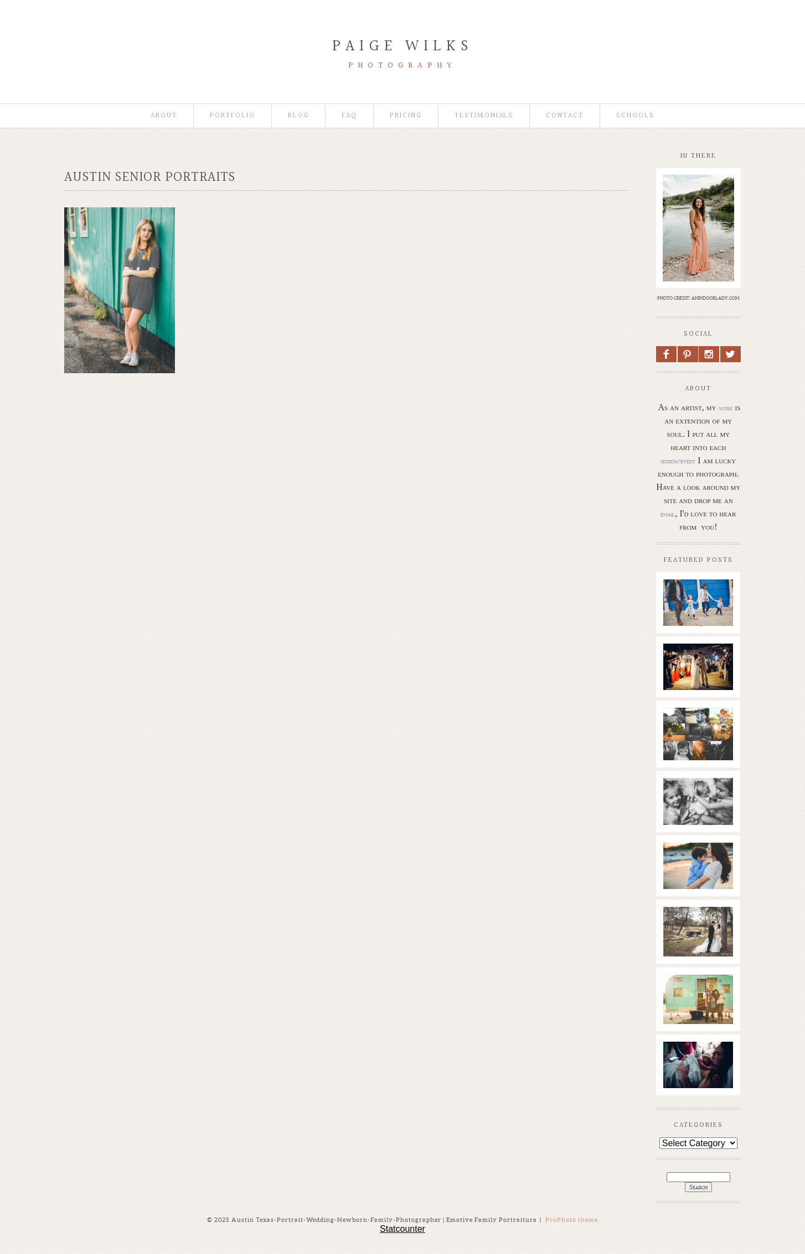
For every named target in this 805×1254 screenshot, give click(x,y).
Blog (298, 115)
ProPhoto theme (571, 1219)
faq (349, 115)
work (726, 408)
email (667, 514)
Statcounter (402, 1229)
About (164, 115)
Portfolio (232, 115)
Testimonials (484, 115)
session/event (677, 461)
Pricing (406, 115)
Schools (635, 115)
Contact (565, 115)
